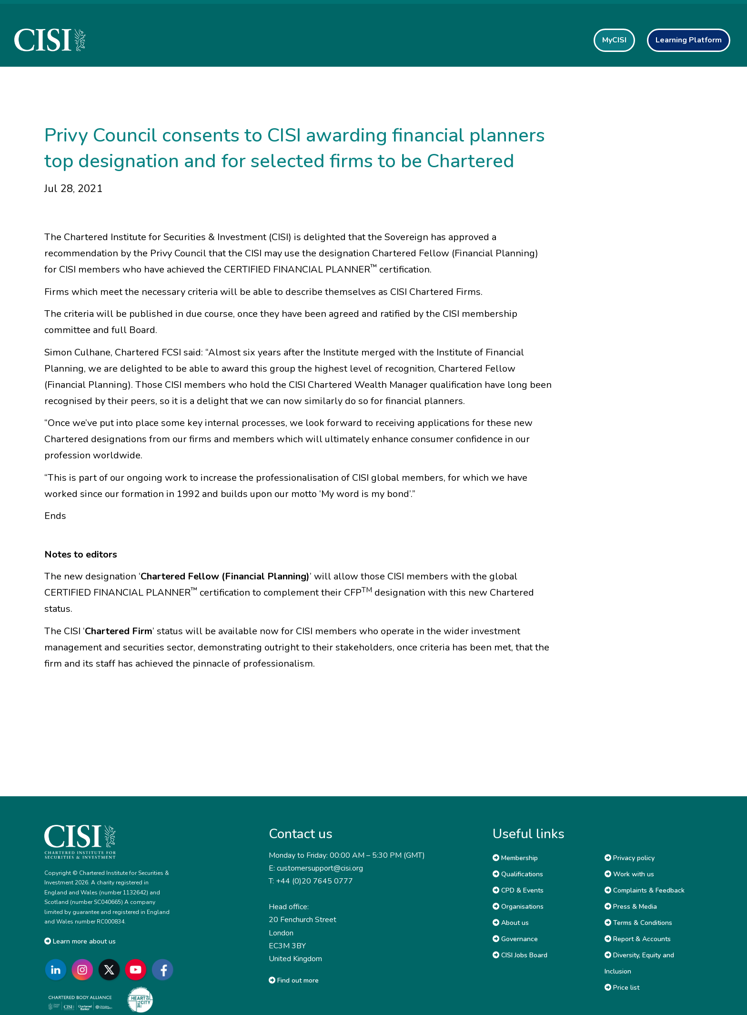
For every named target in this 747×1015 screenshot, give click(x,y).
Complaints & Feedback (645, 890)
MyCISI (614, 40)
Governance (515, 939)
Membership (515, 858)
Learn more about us (80, 941)
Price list (622, 987)
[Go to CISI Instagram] (84, 969)
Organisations (518, 906)
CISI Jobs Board (520, 955)
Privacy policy (630, 858)
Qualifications (518, 874)
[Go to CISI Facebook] (164, 969)
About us (511, 922)
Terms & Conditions (638, 922)
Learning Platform (689, 40)
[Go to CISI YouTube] (137, 969)
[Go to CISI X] (111, 969)
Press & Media (631, 906)
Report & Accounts (638, 939)
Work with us (629, 874)
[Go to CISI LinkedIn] (57, 969)
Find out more (294, 980)
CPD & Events (518, 890)
